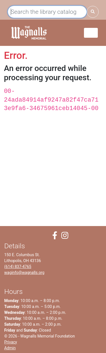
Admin (10, 348)
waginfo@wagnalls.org (24, 272)
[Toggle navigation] (91, 33)
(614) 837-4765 (17, 266)
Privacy (10, 342)
